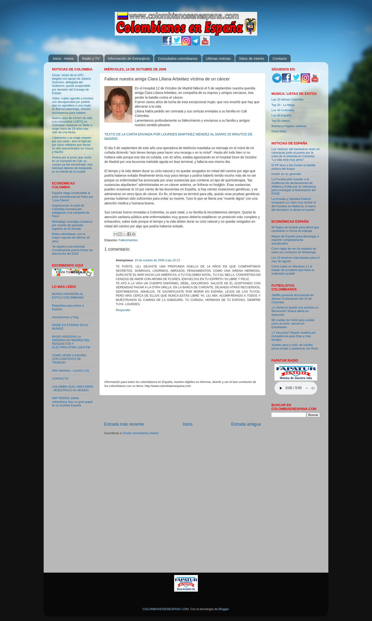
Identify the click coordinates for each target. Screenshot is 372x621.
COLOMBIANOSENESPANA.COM (166, 609)
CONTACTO (60, 378)
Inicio (187, 424)
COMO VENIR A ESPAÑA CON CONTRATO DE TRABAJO (69, 359)
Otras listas (278, 131)
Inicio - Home (63, 58)
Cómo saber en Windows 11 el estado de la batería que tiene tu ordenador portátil (292, 270)
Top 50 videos (280, 121)
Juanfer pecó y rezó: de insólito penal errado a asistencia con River (294, 346)
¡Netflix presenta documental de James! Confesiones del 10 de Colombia (292, 299)
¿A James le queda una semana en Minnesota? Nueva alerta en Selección (294, 311)
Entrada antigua (246, 424)
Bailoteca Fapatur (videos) (288, 126)
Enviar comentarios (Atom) (140, 433)
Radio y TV (91, 58)
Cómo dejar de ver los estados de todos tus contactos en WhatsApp (293, 250)
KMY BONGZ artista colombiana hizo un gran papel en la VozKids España (72, 401)
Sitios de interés (251, 58)
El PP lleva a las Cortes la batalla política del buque (293, 167)
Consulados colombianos (178, 58)
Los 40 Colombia (282, 110)
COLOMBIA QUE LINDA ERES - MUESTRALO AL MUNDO (72, 388)
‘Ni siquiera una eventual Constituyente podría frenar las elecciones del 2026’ (72, 250)
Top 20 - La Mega (283, 105)
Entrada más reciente (124, 424)
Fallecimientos (128, 240)
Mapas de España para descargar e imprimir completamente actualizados (295, 240)
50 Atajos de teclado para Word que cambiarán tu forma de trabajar (295, 229)
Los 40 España (281, 115)
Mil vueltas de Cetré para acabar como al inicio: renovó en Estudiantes (293, 323)
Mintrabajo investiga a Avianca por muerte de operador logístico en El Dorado (72, 225)
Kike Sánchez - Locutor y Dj (70, 370)
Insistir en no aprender (286, 174)
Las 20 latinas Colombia (287, 99)
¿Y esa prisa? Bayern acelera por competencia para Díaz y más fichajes (293, 336)
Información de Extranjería (129, 58)
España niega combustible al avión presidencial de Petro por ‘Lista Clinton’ (72, 196)
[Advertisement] (182, 408)
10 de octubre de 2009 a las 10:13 (157, 260)
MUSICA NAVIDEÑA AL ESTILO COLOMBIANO (68, 295)
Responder (123, 310)
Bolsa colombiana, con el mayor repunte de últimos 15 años (71, 237)
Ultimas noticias (218, 58)
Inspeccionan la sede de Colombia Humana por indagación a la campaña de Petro (70, 211)
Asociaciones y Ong (65, 317)
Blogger (224, 609)
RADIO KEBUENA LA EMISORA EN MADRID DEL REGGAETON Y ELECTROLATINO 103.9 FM (71, 342)
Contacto (280, 58)
